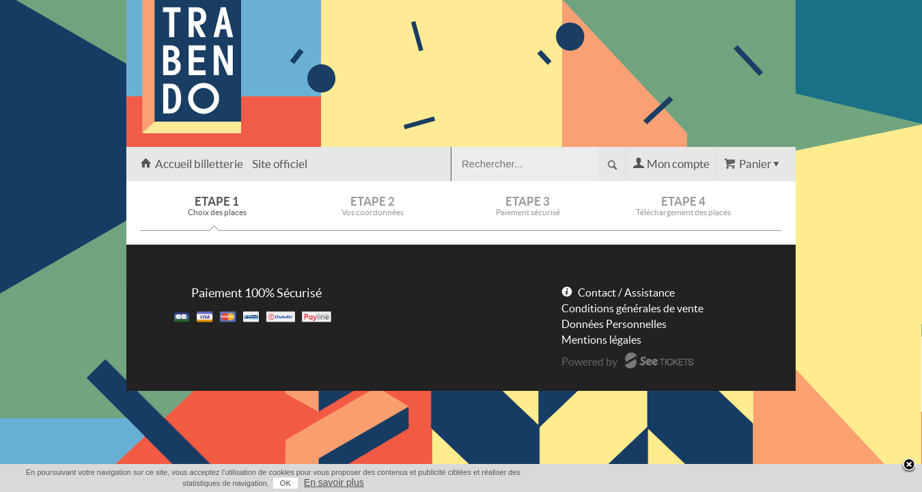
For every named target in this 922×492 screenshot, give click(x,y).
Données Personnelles (614, 324)
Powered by (589, 361)
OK (721, 483)
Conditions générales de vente (632, 308)
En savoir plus (770, 482)
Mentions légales (601, 339)
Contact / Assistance (626, 292)
